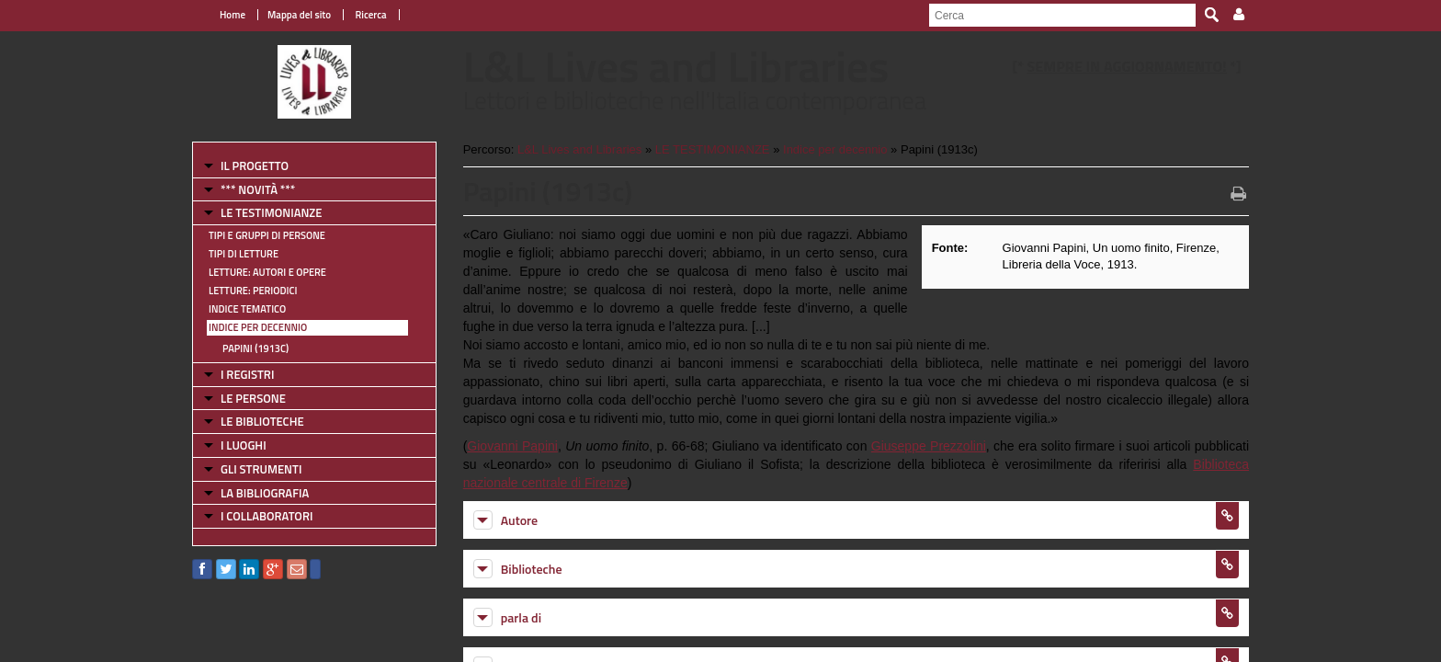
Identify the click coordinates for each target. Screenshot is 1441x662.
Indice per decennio (258, 327)
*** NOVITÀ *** (258, 189)
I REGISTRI (247, 374)
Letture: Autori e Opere (267, 272)
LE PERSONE (253, 398)
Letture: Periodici (253, 290)
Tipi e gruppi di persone (267, 235)
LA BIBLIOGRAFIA (265, 493)
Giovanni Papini (512, 446)
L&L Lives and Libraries (579, 149)
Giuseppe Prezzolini (928, 446)
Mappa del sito (299, 14)
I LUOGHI (244, 445)
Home (232, 14)
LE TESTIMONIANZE (271, 212)
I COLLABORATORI (266, 516)
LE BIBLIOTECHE (262, 421)
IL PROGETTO (255, 165)
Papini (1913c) (255, 348)
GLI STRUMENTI (261, 469)
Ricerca (370, 14)
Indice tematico (247, 309)
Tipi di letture (243, 253)
